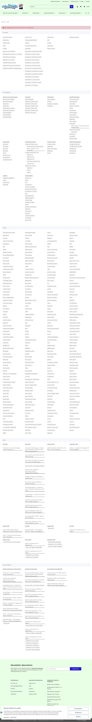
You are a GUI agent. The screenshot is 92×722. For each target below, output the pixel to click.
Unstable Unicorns (7, 159)
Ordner (29, 170)
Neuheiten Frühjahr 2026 (31, 101)
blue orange (6, 260)
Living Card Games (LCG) (31, 144)
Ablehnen (78, 716)
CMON (26, 266)
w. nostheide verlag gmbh (9, 427)
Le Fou (49, 334)
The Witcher (28, 217)
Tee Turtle (27, 413)
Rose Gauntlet (50, 385)
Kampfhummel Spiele (8, 328)
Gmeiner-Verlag (73, 306)
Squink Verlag (28, 402)
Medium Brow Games (8, 348)
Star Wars (27, 213)
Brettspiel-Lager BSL (8, 101)
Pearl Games (28, 365)
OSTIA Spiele (72, 359)
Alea (48, 246)
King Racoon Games (74, 328)
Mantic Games (73, 342)
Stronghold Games (7, 407)
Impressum (6, 717)
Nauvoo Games (7, 354)
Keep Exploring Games (53, 328)
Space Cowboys (29, 396)
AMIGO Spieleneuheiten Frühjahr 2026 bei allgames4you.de (33, 506)
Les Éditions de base (8, 337)
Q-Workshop (50, 376)
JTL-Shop (84, 720)
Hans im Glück (73, 311)
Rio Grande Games (74, 382)
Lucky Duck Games (52, 339)
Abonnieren (76, 669)
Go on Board (6, 308)
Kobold (27, 331)
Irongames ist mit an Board (55, 544)
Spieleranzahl (74, 1)
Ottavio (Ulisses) (7, 362)
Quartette (5, 150)
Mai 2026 (5, 444)
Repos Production (29, 382)
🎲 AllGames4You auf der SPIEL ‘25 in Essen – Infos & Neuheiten (56, 448)
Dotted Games (6, 277)
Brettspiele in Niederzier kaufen (33, 82)
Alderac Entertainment (31, 246)
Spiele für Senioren (74, 106)
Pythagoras (72, 232)
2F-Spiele (71, 241)
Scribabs (5, 238)
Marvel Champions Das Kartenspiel (33, 149)
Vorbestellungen (29, 99)
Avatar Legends (51, 99)
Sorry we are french (74, 393)
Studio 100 (27, 407)
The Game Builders (8, 416)
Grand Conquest (73, 308)
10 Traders (28, 241)
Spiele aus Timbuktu (74, 396)
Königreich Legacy (29, 202)
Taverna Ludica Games (8, 413)
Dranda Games (51, 277)
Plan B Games (28, 370)
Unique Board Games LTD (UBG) (33, 424)
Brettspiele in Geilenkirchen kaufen (34, 71)
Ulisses (49, 421)
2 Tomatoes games (52, 241)
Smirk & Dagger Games (53, 393)
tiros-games (50, 416)
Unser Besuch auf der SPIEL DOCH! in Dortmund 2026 (34, 455)
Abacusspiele (6, 294)
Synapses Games (29, 410)
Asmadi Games (51, 252)
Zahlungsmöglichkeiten (31, 40)
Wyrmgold (27, 430)
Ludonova (27, 342)
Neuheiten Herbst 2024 (31, 108)
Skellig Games (73, 390)
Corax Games (72, 266)
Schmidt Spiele (29, 387)
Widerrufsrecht (51, 48)
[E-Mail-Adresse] (58, 668)
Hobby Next (6, 106)
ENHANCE (72, 300)
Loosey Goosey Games (30, 339)
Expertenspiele (73, 101)
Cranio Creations (29, 269)
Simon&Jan (50, 390)
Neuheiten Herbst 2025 (31, 103)
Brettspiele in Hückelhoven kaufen (34, 74)
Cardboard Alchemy (8, 266)
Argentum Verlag (7, 252)
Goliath (49, 308)
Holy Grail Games (73, 317)
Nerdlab (27, 354)
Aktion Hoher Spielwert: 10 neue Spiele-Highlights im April (33, 522)
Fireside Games (29, 286)
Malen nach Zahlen (52, 148)
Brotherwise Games (52, 263)
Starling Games (51, 402)
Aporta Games (28, 249)
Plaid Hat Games (73, 368)
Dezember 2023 (51, 539)
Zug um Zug (28, 220)
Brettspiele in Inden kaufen (32, 76)
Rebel (48, 379)
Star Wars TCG (6, 155)
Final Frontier (6, 286)
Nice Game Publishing (75, 354)
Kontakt (88, 1)
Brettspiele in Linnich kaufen (32, 79)
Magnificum (6, 235)
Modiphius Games (29, 351)
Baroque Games (73, 294)
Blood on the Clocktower (9, 51)
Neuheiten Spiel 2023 (30, 112)
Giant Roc (71, 291)
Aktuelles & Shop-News (31, 569)
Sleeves (29, 172)
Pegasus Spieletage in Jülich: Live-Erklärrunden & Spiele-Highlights (33, 511)
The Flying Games (73, 413)
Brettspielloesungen (30, 232)
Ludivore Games (73, 339)
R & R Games (6, 379)
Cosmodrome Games (8, 269)
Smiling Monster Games (9, 232)
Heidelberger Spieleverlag (76, 314)
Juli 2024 (71, 526)
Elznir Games (50, 280)
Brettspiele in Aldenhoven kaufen (33, 51)
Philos (26, 368)
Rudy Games (72, 385)
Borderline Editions (52, 297)
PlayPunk (71, 370)
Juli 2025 (27, 526)
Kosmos (27, 334)
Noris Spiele (50, 356)
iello (26, 322)
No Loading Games (7, 356)
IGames (49, 322)
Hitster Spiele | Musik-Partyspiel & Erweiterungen (80, 126)
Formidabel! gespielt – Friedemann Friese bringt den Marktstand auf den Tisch (34, 489)
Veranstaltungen (7, 117)
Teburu (71, 108)
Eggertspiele (28, 280)
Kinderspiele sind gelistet (54, 542)
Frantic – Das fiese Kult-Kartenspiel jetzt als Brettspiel (12, 536)
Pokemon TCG (30, 156)
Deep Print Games (29, 272)
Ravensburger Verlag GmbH (32, 379)
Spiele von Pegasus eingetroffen (34, 547)
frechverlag (28, 303)
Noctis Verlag (28, 356)
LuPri (48, 342)
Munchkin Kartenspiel (30, 206)
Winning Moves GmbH (30, 427)
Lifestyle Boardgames (52, 337)
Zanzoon (71, 430)
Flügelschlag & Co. (29, 198)
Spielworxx (72, 399)
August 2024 (50, 526)
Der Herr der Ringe (30, 186)
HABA (26, 311)
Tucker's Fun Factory (74, 418)
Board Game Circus (74, 260)
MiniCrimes (74, 132)
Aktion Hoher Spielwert (9, 99)
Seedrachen (51, 528)
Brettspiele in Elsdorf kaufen (32, 62)
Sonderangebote (7, 112)
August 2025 (6, 526)
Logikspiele (50, 146)
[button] (77, 6)
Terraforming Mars (30, 215)
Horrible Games (7, 320)
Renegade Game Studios (9, 382)
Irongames (27, 325)
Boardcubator (50, 260)
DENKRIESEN (72, 272)
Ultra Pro (71, 421)
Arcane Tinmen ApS (52, 249)
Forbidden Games (51, 286)
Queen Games (73, 376)
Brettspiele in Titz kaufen (31, 85)
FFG (48, 283)
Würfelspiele (72, 150)
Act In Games (28, 294)
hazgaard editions (29, 314)
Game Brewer (6, 291)
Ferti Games (28, 283)
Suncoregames (73, 407)
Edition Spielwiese (52, 300)
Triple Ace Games (29, 418)
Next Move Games (51, 354)
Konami (49, 331)
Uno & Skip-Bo (6, 157)
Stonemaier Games (30, 404)
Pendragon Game (73, 365)
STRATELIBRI (50, 404)
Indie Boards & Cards (74, 322)
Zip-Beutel (5, 184)
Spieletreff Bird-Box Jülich (9, 62)
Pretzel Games (6, 376)
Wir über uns (28, 37)
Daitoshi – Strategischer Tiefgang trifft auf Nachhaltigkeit (79, 448)
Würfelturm (72, 153)
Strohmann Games (74, 404)
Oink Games (28, 359)
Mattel (26, 345)
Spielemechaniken (55, 1)
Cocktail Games (51, 266)
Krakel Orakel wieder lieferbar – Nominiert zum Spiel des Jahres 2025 (12, 530)
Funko (48, 303)
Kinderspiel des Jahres (8, 110)
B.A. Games (6, 258)
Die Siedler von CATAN (31, 191)
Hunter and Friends (52, 320)
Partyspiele (72, 123)
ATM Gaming (28, 255)
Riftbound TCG (30, 159)
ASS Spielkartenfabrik (8, 255)
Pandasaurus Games (52, 362)
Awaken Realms (73, 255)
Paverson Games (73, 362)
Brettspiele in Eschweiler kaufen (33, 68)
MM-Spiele (5, 351)
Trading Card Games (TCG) (32, 152)
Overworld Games (29, 362)
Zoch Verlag (28, 433)
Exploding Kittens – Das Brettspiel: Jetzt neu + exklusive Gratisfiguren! (34, 530)
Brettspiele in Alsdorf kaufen (32, 54)
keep (26, 328)
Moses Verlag (72, 351)
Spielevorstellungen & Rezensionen (12, 569)
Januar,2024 (28, 539)
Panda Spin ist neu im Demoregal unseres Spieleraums (11, 448)
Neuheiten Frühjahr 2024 (31, 110)
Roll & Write (72, 134)
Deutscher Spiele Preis (31, 189)
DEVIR (4, 274)
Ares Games (72, 249)
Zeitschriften (6, 182)
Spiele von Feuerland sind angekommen (31, 544)
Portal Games (50, 373)
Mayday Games (51, 345)
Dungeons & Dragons (52, 103)
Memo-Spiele (72, 121)
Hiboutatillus (28, 317)
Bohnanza (5, 144)
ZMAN (4, 433)
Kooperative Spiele (74, 117)
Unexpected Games (8, 424)
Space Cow (5, 396)
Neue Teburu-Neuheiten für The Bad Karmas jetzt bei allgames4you (34, 461)
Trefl (4, 418)
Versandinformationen (31, 45)
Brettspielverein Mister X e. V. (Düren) (12, 54)
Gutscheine (6, 103)
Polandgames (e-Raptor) (31, 373)
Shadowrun (50, 106)
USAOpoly (72, 424)
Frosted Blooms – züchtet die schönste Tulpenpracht (35, 495)
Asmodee (71, 252)
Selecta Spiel (6, 390)
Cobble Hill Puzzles (8, 300)
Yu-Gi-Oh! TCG (30, 163)
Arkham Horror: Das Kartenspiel (35, 146)
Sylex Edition (6, 410)
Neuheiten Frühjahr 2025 (31, 106)
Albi (4, 246)
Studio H (49, 407)
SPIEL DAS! (50, 396)
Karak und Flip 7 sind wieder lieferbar (34, 466)
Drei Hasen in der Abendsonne (77, 277)
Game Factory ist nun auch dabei (11, 542)
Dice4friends (28, 274)
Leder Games (72, 334)
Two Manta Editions (8, 421)
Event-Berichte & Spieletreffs (54, 569)
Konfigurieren (78, 712)
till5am (27, 416)
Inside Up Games (7, 325)
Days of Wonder (7, 272)
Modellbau (50, 150)
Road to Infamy (7, 385)
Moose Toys (50, 351)
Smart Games (28, 393)
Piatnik (49, 368)
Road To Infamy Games (31, 385)
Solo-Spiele (72, 103)
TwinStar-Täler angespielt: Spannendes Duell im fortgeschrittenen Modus (31, 471)
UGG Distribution (29, 421)
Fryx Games (28, 289)
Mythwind (27, 209)
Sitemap (27, 42)
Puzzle (49, 153)
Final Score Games (7, 303)
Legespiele (72, 119)
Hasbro (5, 314)
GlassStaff (49, 306)
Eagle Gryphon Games (30, 300)
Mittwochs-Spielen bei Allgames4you (12, 68)
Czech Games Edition (74, 269)
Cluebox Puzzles (51, 144)
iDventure (5, 322)
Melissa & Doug (73, 235)
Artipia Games (28, 252)
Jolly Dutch (50, 325)
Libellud (27, 337)
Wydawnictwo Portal (8, 430)
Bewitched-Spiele (29, 258)
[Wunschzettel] (81, 6)
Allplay (71, 246)
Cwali (48, 269)
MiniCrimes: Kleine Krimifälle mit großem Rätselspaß (33, 482)
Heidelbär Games (51, 314)
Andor (26, 180)
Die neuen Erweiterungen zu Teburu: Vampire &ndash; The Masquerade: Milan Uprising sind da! (34, 449)
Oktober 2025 (50, 444)
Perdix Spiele (6, 368)
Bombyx (27, 297)
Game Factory (28, 291)
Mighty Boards (51, 348)
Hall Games (50, 311)
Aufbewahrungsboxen (8, 178)
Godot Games (28, 308)
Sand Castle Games (8, 387)
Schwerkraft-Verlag (52, 387)
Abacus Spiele (28, 243)
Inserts (4, 180)
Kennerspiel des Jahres (9, 108)
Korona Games (6, 334)
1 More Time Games (8, 241)
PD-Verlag (5, 365)
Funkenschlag (28, 200)
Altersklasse (65, 1)
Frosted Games (6, 289)
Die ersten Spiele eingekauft (55, 546)
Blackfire (71, 258)
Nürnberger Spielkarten (75, 356)
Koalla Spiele (6, 331)
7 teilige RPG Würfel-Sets (75, 146)
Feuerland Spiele (73, 283)
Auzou (48, 232)
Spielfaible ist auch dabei (32, 555)
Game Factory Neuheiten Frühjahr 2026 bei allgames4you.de (33, 500)
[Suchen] (49, 6)
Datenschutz (13, 717)
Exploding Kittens (29, 195)
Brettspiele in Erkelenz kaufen (32, 65)
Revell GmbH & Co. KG (53, 382)
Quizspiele (72, 136)
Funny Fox (72, 289)
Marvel (27, 204)
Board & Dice (6, 263)
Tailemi (71, 410)
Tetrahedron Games (52, 413)
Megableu (27, 348)
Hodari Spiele (50, 317)
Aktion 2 (71, 238)
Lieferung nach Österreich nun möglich (77, 530)
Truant (49, 418)
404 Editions (6, 243)
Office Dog (5, 359)
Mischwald (5, 146)
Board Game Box (29, 260)
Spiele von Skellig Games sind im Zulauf (33, 551)
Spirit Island (28, 211)
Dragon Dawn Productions (31, 277)
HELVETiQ (5, 317)
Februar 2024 (6, 539)
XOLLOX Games (51, 430)
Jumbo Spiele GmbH (74, 325)
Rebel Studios (72, 379)
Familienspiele (73, 112)
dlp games (72, 274)
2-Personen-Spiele (74, 99)
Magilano (49, 238)
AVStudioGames (51, 255)
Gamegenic (50, 291)
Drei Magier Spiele (7, 280)
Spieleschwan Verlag (30, 399)
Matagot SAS (6, 345)
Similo (4, 153)
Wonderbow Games (74, 427)
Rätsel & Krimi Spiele (74, 129)
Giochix (27, 306)
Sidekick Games (29, 390)
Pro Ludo (27, 376)
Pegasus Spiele (51, 365)
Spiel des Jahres (7, 114)
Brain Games (28, 263)
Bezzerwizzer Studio (52, 258)
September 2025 (73, 444)
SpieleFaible (6, 399)
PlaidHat (5, 370)
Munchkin (5, 148)
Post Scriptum (73, 373)
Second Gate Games (74, 387)
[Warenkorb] (87, 6)
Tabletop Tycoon (51, 410)
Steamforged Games (74, 402)
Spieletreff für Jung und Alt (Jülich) (11, 65)
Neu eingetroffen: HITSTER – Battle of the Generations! (34, 516)
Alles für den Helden (52, 294)
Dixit (26, 193)
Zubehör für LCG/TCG (30, 165)
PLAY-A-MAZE (28, 235)
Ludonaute (5, 342)
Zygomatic (49, 433)
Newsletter (28, 48)
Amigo (4, 249)
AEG (70, 243)
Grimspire (5, 311)
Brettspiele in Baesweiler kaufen (33, 57)
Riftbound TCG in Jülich (9, 59)
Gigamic (5, 306)
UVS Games (50, 235)
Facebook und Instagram (32, 557)
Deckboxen (29, 168)
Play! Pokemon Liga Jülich (9, 57)
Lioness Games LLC (74, 337)
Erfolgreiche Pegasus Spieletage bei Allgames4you (34, 477)
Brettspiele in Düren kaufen (32, 59)
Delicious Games (51, 272)
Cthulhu (49, 101)
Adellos (49, 243)
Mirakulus (72, 348)
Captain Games (73, 263)
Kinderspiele (72, 110)
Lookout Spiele (6, 339)
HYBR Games (72, 320)
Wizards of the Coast (52, 427)
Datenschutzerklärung (37, 668)
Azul (26, 182)
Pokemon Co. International (9, 373)
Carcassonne (28, 184)
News (81, 1)
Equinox (71, 280)
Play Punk (49, 370)
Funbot (49, 289)
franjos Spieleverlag (74, 286)
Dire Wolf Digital (51, 274)
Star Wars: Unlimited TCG (33, 161)
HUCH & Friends (29, 320)
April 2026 (27, 444)
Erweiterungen (73, 138)
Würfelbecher (72, 148)
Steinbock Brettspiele (8, 404)
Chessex (27, 238)
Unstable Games (51, 424)
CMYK (70, 297)
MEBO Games (72, 345)
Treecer (71, 416)
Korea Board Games (74, 331)
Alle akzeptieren (78, 708)
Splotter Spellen (7, 402)
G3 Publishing (73, 303)
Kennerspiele (72, 114)
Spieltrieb (49, 399)
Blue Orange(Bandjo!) (8, 297)
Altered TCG (30, 154)
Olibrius (49, 359)
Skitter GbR (6, 393)
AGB (48, 40)
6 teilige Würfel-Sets (74, 144)
